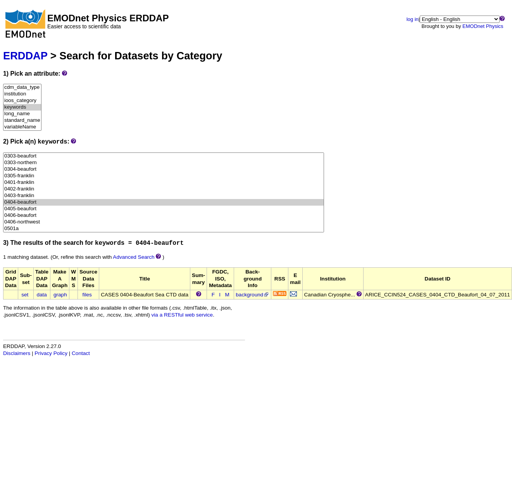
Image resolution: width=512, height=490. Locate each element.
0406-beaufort (163, 215)
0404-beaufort (163, 202)
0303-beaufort (163, 156)
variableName (22, 127)
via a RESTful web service (182, 315)
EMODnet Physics (482, 26)
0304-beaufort (163, 169)
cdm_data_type (22, 87)
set (24, 295)
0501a (163, 228)
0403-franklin (163, 195)
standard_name (22, 120)
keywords (22, 107)
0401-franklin (163, 182)
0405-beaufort (163, 209)
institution (22, 94)
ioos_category (22, 100)
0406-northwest (163, 222)
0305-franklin (163, 176)
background (252, 295)
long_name (22, 114)
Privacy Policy (50, 353)
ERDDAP (25, 56)
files (87, 295)
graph (60, 295)
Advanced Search (133, 257)
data (41, 295)
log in (413, 19)
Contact (81, 353)
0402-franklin (163, 189)
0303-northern (163, 162)
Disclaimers (16, 353)
